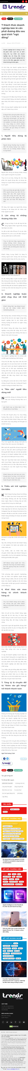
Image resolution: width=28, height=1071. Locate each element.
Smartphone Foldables (18, 839)
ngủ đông (4, 796)
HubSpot (19, 876)
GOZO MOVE (6, 876)
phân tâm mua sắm (7, 783)
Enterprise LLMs (7, 826)
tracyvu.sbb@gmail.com (13, 1069)
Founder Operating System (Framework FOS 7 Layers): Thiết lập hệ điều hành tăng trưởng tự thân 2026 (14, 980)
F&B (4, 951)
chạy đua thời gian (7, 786)
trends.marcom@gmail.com (7, 1008)
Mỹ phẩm (10, 951)
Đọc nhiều (6, 809)
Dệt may (17, 951)
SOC (13, 876)
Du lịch (16, 943)
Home (4, 18)
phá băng (19, 793)
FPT (9, 874)
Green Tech (6, 953)
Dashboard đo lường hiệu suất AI (11, 833)
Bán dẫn (18, 958)
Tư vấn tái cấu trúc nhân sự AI (11, 836)
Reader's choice (15, 809)
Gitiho (17, 879)
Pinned (5, 812)
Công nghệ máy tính (8, 958)
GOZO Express (13, 881)
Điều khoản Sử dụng (5, 1015)
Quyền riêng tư (4, 1017)
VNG (19, 874)
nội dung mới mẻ (19, 783)
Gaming (14, 948)
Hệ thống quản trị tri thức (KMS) (11, 828)
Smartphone (6, 839)
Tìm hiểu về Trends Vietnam (7, 1006)
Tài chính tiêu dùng (8, 956)
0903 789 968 (4, 1)
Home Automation (16, 953)
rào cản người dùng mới (8, 793)
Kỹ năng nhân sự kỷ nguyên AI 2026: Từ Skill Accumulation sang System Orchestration (13, 861)
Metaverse (14, 946)
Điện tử (20, 948)
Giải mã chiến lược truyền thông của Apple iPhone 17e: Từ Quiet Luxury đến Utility (13, 930)
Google (5, 879)
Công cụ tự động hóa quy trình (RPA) (13, 831)
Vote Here (23, 758)
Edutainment (6, 948)
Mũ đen (10, 18)
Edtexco (5, 881)
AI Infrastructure (7, 943)
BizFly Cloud (19, 884)
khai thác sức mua (7, 790)
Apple (4, 874)
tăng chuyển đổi (19, 786)
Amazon (11, 879)
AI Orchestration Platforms (10, 823)
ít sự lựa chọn (17, 790)
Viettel (14, 874)
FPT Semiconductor (8, 884)
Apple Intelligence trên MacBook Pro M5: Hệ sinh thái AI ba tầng (13, 905)
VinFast (21, 881)
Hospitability (6, 946)
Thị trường (18, 18)
